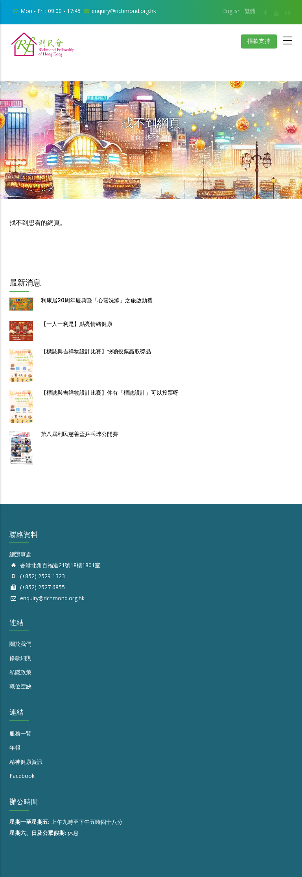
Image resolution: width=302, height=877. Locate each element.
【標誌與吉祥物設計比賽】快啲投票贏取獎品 (96, 351)
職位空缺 (20, 686)
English (232, 11)
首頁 (135, 137)
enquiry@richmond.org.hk (47, 598)
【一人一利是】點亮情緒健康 (76, 324)
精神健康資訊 (25, 761)
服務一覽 (20, 733)
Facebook (22, 776)
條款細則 (20, 658)
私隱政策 (20, 672)
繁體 (250, 11)
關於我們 (20, 643)
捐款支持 (258, 41)
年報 (14, 747)
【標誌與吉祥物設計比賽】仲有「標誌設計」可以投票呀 (110, 393)
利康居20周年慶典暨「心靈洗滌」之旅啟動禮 (97, 300)
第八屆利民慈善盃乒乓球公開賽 (79, 434)
